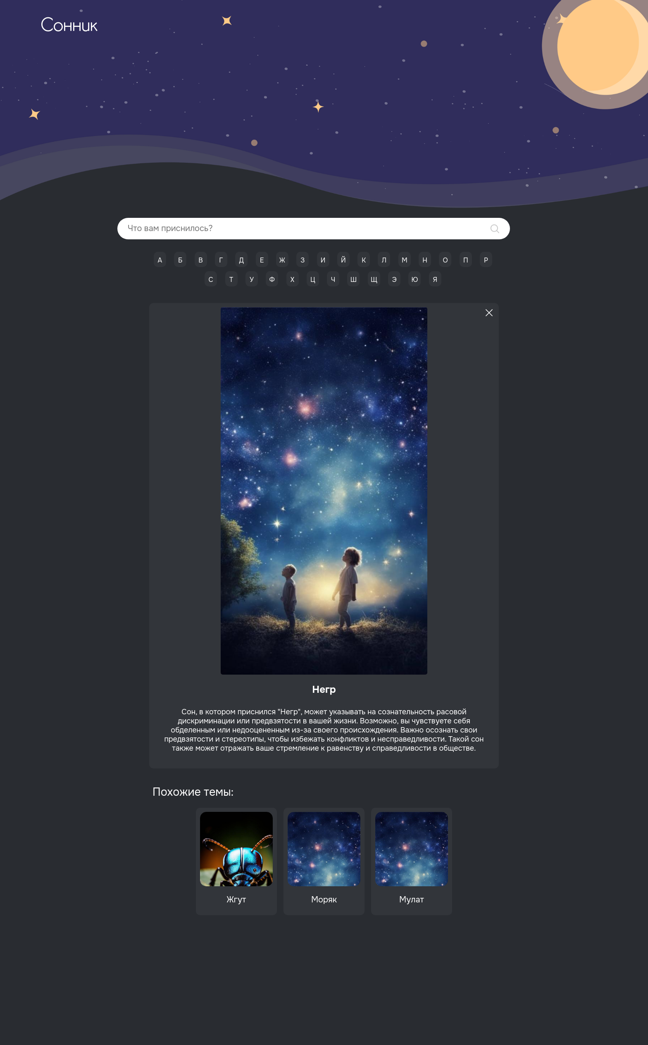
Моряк (324, 900)
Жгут (236, 900)
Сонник (69, 26)
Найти (494, 228)
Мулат (411, 900)
